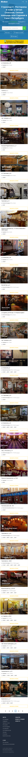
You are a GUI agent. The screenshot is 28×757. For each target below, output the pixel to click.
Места (4, 717)
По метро (5, 734)
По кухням (5, 724)
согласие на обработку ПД (9, 752)
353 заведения (13, 21)
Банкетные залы (7, 735)
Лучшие (5, 732)
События (17, 717)
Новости (17, 721)
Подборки (5, 721)
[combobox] (14, 28)
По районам (5, 728)
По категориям (6, 726)
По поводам (5, 719)
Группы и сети (6, 723)
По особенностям (7, 730)
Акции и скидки (20, 719)
